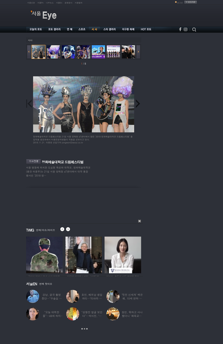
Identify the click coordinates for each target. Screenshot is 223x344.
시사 (30, 40)
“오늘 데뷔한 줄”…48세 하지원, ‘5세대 (52, 315)
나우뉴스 (50, 2)
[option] (44, 254)
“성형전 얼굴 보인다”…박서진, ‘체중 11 (91, 315)
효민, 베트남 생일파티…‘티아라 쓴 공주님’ (91, 298)
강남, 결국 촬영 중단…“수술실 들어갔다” (51, 298)
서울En (59, 2)
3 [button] (87, 329)
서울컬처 (78, 2)
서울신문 (31, 2)
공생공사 (68, 2)
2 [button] (84, 329)
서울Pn (40, 2)
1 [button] (82, 329)
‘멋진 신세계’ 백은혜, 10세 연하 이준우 (132, 298)
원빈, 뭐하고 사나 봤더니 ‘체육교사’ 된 (132, 315)
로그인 (180, 2)
